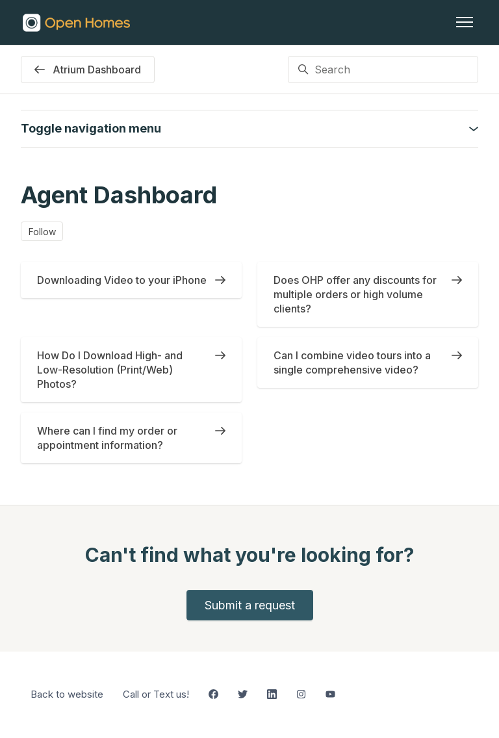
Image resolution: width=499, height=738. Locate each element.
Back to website (67, 694)
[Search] (383, 69)
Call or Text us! (156, 694)
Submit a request (250, 605)
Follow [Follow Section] (42, 231)
